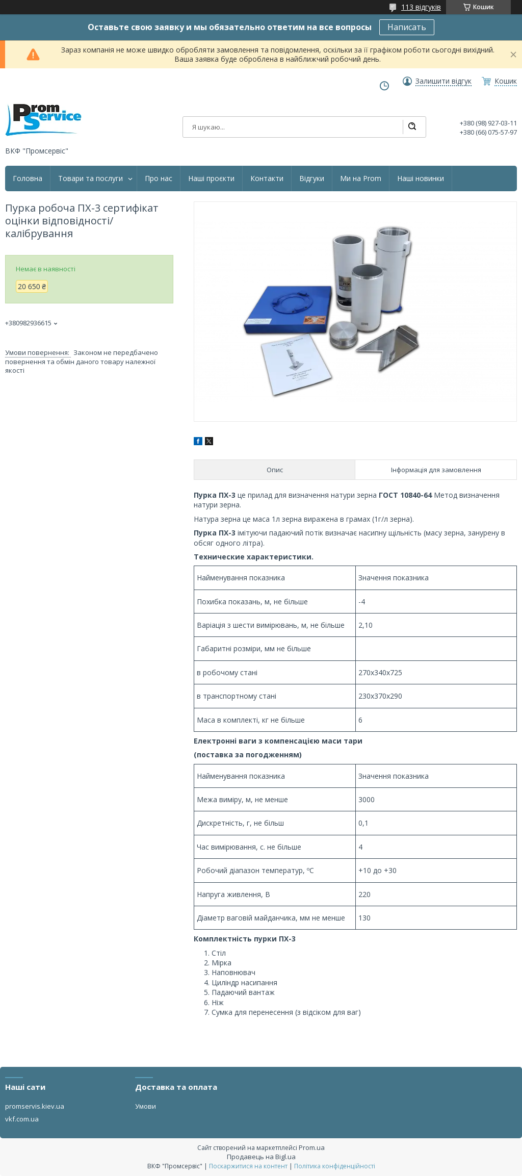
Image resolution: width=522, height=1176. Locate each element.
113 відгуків (421, 7)
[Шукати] (412, 127)
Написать (406, 27)
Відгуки (311, 178)
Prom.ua (312, 1147)
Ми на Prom (360, 178)
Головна (27, 178)
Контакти (266, 178)
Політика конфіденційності (334, 1166)
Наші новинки (420, 178)
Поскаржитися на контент (248, 1166)
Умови (145, 1106)
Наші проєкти (211, 178)
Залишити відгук (443, 81)
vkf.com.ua (22, 1118)
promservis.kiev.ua (34, 1106)
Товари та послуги (90, 178)
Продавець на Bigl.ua (261, 1156)
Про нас (158, 178)
